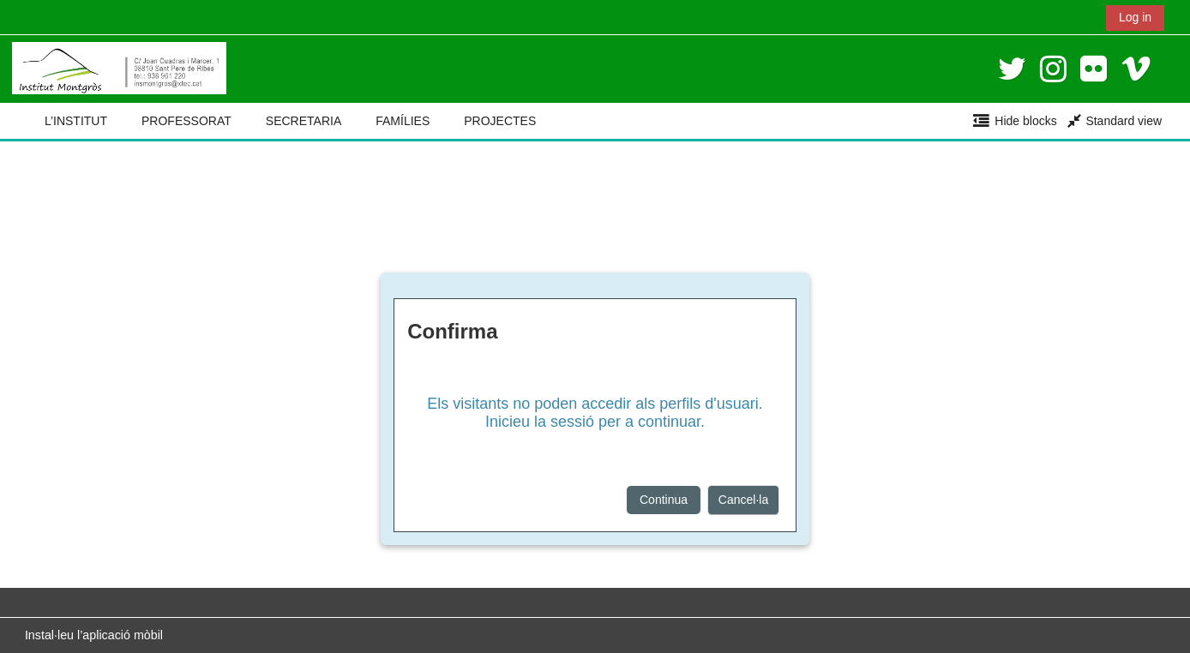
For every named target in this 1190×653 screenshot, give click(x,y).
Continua (664, 499)
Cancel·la (743, 499)
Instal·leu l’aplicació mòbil (94, 635)
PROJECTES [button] (500, 121)
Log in (1135, 17)
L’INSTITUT (76, 121)
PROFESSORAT (186, 121)
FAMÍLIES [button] (403, 121)
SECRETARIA (303, 121)
